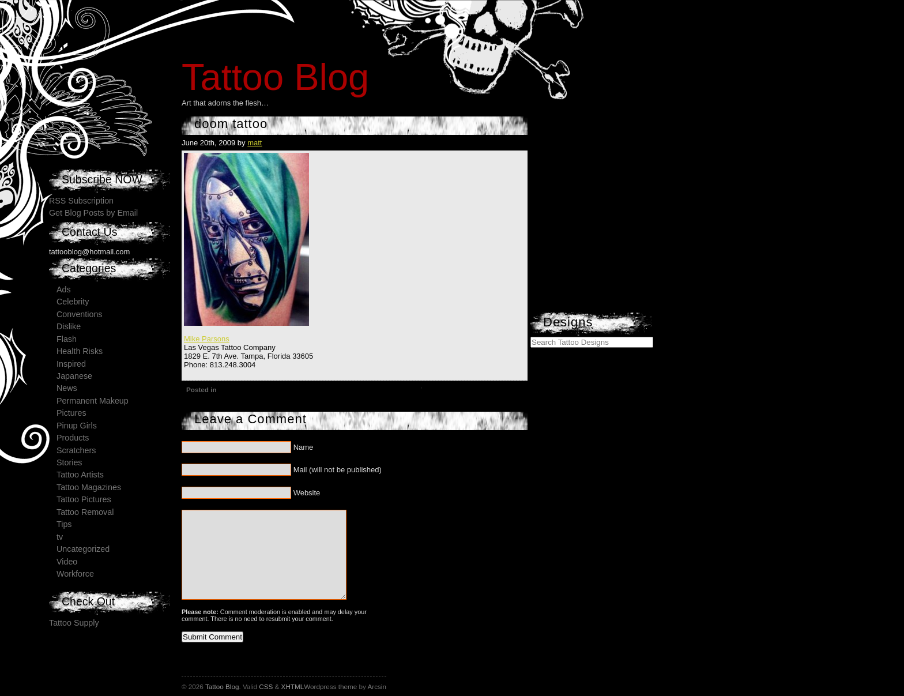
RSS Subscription (81, 200)
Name (303, 447)
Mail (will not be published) (337, 469)
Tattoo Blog (275, 77)
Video (66, 561)
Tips (63, 524)
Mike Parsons (206, 338)
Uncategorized (83, 549)
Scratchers (76, 450)
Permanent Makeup (92, 400)
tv (59, 536)
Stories (69, 462)
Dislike (68, 326)
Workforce (75, 573)
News (66, 388)
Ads (63, 289)
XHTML (292, 686)
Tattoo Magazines (88, 487)
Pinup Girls (76, 425)
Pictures (71, 412)
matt (254, 142)
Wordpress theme (330, 686)
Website (307, 492)
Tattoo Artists (80, 474)
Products (72, 437)
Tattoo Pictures (83, 499)
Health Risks (79, 351)
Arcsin (376, 686)
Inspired (71, 363)
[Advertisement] (616, 239)
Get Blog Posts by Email (93, 212)
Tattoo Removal (85, 512)
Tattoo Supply (74, 622)
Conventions (79, 314)
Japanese (74, 376)
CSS (266, 686)
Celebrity (72, 301)
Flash (66, 339)
